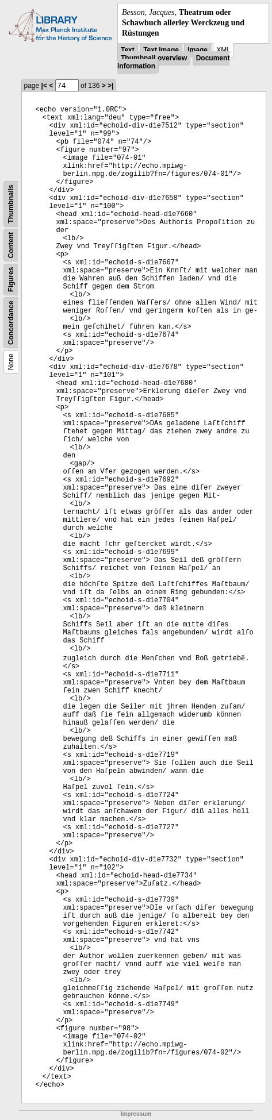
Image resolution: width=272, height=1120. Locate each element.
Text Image (161, 50)
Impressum (136, 1114)
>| (110, 86)
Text (128, 50)
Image (197, 50)
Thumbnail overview (154, 58)
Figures (11, 279)
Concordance (11, 323)
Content (11, 244)
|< (44, 86)
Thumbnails (11, 203)
